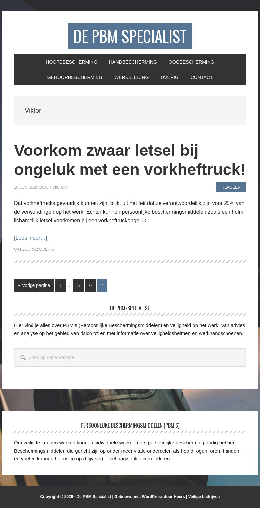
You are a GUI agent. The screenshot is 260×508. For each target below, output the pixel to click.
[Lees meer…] (30, 238)
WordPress (152, 496)
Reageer (231, 187)
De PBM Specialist (130, 36)
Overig (47, 249)
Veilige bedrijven (204, 496)
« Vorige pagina (34, 286)
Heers (179, 496)
